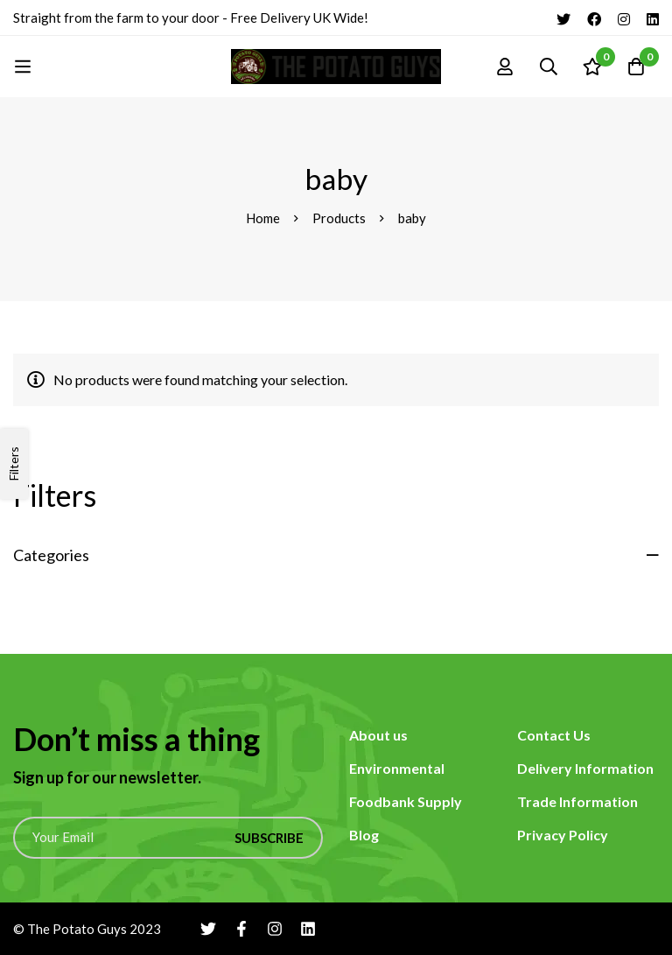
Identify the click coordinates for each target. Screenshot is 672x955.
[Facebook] (594, 17)
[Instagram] (624, 17)
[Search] (548, 66)
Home (263, 218)
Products (339, 218)
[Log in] (505, 66)
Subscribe (269, 838)
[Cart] (636, 66)
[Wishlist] (592, 66)
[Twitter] (564, 17)
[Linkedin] (653, 17)
